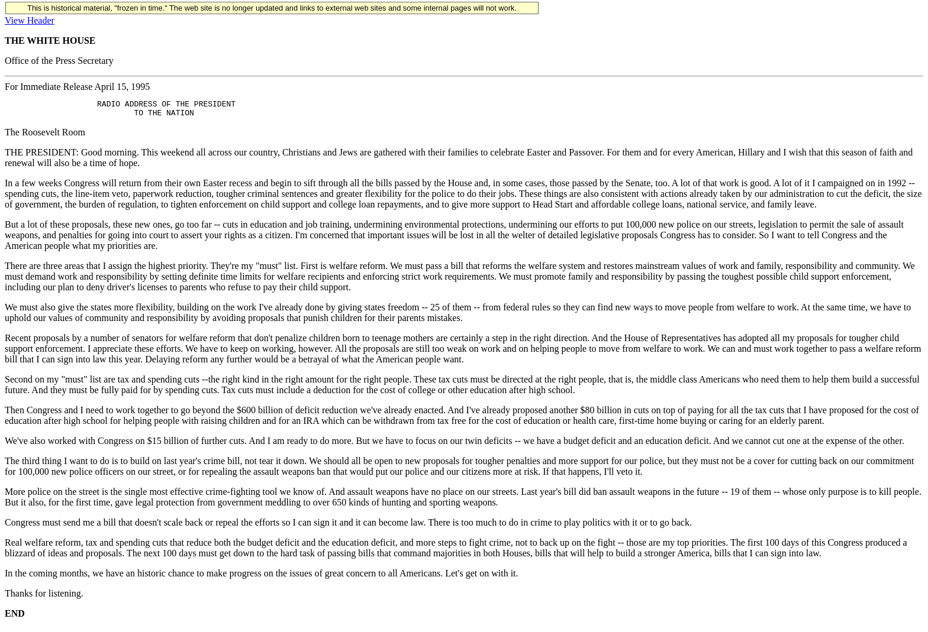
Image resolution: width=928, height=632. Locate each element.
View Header (29, 20)
